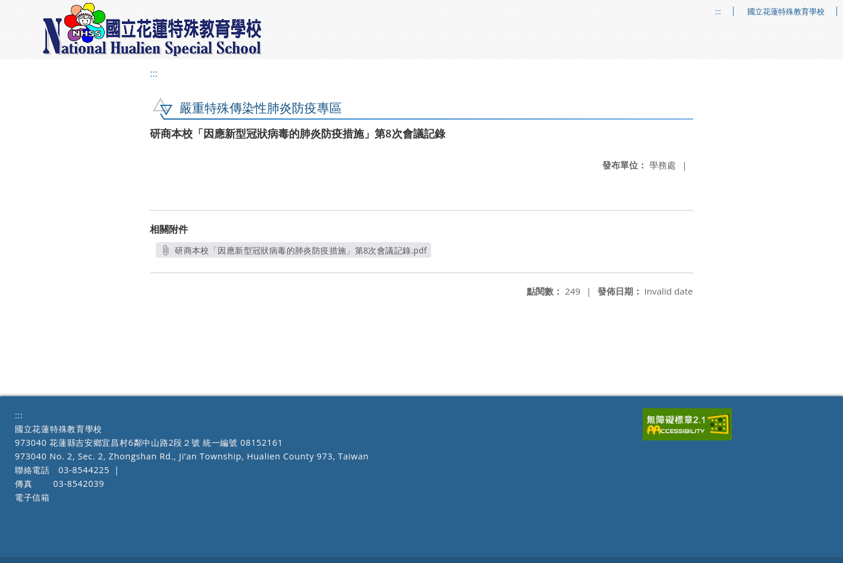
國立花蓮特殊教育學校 (786, 12)
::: (718, 12)
